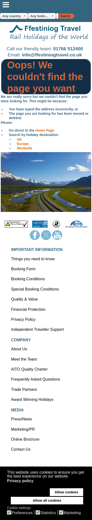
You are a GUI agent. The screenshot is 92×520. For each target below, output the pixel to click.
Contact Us (20, 449)
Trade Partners (24, 389)
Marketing (72, 513)
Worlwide (24, 148)
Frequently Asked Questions (35, 379)
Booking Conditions (28, 279)
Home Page (44, 130)
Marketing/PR (23, 429)
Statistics (48, 513)
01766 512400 (68, 48)
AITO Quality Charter (29, 369)
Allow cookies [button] (66, 492)
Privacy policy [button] (20, 481)
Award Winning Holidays (32, 399)
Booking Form (23, 269)
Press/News (21, 419)
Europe (23, 144)
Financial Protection (28, 309)
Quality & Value (24, 299)
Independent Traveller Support (37, 329)
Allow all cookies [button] (47, 500)
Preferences (22, 513)
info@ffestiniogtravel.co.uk (52, 54)
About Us (19, 349)
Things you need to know (33, 259)
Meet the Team (24, 359)
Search (65, 16)
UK (19, 139)
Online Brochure (25, 439)
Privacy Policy (23, 319)
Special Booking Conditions (35, 289)
